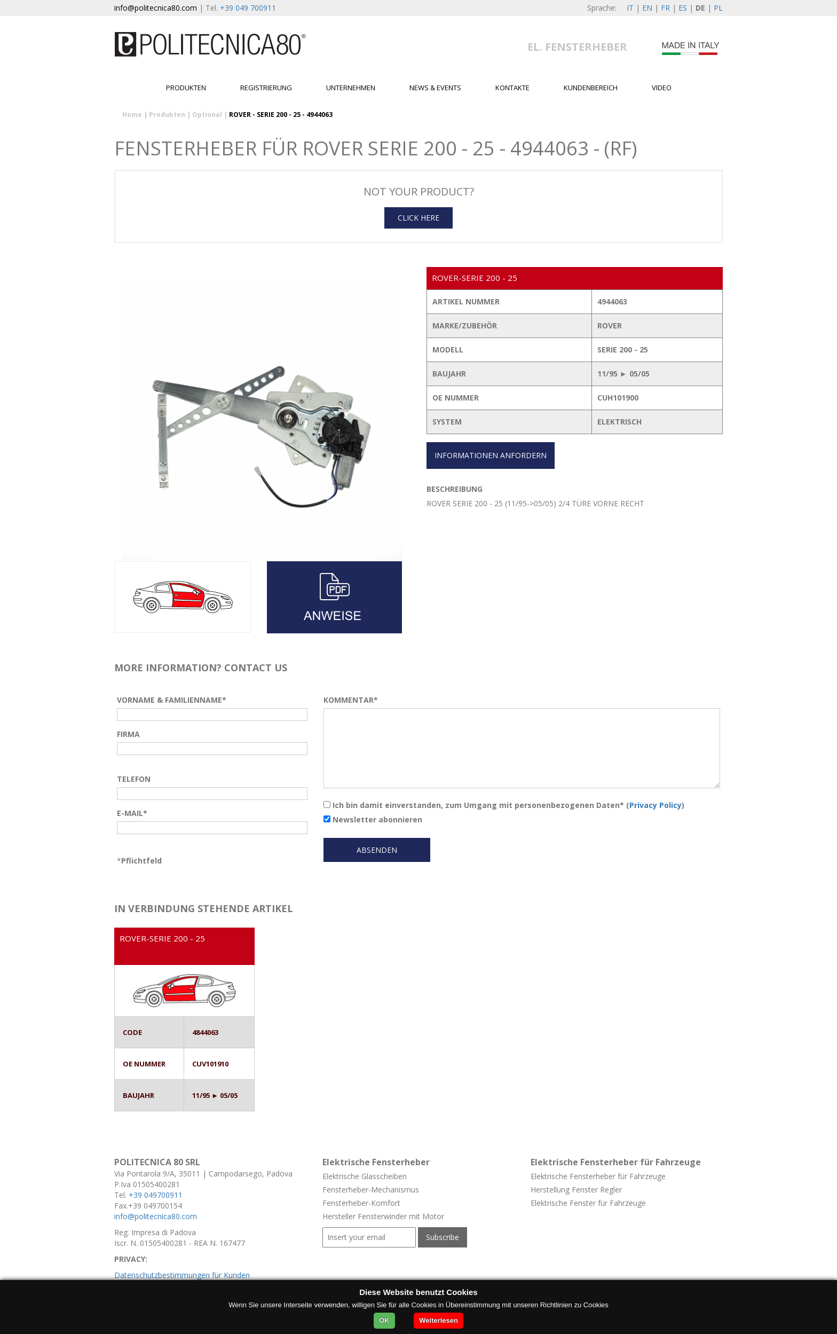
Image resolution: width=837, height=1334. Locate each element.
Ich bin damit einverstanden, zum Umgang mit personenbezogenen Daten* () (503, 805)
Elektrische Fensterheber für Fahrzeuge (598, 1176)
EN (647, 8)
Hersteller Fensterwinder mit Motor (383, 1216)
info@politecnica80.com (155, 8)
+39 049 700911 (248, 8)
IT (630, 8)
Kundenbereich (591, 87)
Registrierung (266, 87)
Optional (207, 114)
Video (662, 87)
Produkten (186, 87)
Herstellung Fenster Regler (576, 1189)
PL (718, 8)
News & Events (435, 87)
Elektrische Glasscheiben (364, 1176)
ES (682, 8)
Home (132, 114)
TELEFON (134, 779)
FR (665, 8)
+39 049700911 (156, 1195)
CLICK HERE (418, 218)
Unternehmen (350, 87)
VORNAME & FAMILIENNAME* (171, 700)
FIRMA (128, 734)
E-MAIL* (132, 813)
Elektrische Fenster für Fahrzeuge (588, 1203)
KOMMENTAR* (350, 700)
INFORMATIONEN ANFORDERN (491, 455)
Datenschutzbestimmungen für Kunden (182, 1275)
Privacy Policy (655, 805)
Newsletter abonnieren (372, 819)
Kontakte (512, 87)
